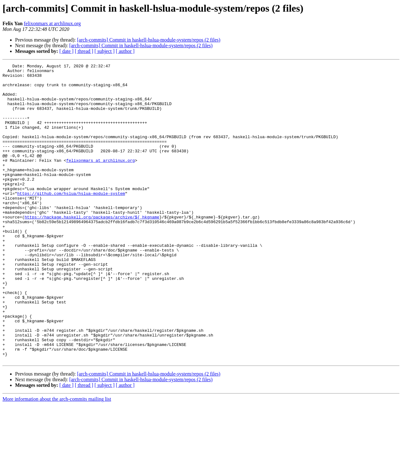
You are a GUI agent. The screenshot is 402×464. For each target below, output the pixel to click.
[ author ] (125, 51)
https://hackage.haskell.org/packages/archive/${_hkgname (91, 248)
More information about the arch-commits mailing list (57, 458)
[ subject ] (105, 51)
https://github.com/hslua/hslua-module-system (71, 220)
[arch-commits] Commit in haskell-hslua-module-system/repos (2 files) (148, 39)
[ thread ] (84, 51)
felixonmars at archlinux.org (52, 23)
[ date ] (66, 51)
